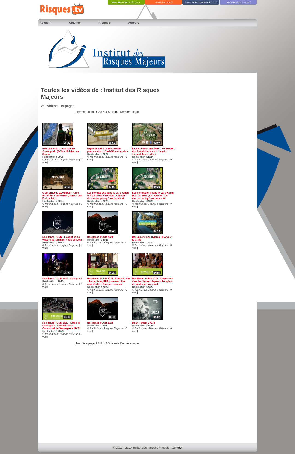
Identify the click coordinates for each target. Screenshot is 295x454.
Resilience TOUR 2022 (100, 322)
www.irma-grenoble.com (125, 2)
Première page (85, 112)
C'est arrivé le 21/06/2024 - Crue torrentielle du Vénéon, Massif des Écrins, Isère (62, 195)
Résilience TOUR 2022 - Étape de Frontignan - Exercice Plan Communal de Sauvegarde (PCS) (61, 325)
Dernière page (129, 112)
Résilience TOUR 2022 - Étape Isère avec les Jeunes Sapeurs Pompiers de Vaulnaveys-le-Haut (152, 281)
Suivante (113, 112)
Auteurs (133, 22)
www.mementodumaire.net (201, 2)
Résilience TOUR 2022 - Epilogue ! (62, 278)
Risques (104, 22)
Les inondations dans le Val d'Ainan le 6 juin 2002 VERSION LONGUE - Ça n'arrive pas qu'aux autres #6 (108, 195)
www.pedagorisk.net (239, 2)
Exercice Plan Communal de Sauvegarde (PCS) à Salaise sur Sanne (60, 151)
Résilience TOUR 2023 (100, 237)
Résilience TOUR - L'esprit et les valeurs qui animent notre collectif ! (62, 238)
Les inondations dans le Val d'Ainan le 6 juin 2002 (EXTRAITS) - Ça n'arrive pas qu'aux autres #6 (153, 195)
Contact (177, 447)
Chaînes (75, 22)
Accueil (45, 22)
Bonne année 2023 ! (143, 322)
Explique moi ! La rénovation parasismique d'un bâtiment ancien (107, 150)
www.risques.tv (164, 2)
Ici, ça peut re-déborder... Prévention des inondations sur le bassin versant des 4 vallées (153, 151)
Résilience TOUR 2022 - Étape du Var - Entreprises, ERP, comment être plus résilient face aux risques (108, 281)
